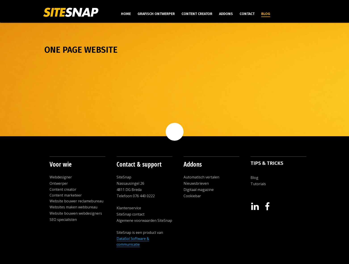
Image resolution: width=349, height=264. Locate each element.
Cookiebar (192, 195)
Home (126, 14)
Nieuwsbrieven (196, 183)
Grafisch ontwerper (156, 14)
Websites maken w (65, 207)
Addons (226, 14)
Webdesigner (61, 177)
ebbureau (89, 207)
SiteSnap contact (130, 214)
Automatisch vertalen (201, 177)
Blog (265, 14)
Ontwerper (59, 183)
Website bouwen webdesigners (76, 213)
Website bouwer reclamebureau (76, 201)
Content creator (197, 14)
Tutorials (258, 183)
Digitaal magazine (199, 189)
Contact (247, 14)
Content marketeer (66, 195)
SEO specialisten (63, 219)
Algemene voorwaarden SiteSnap (144, 220)
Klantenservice (129, 207)
